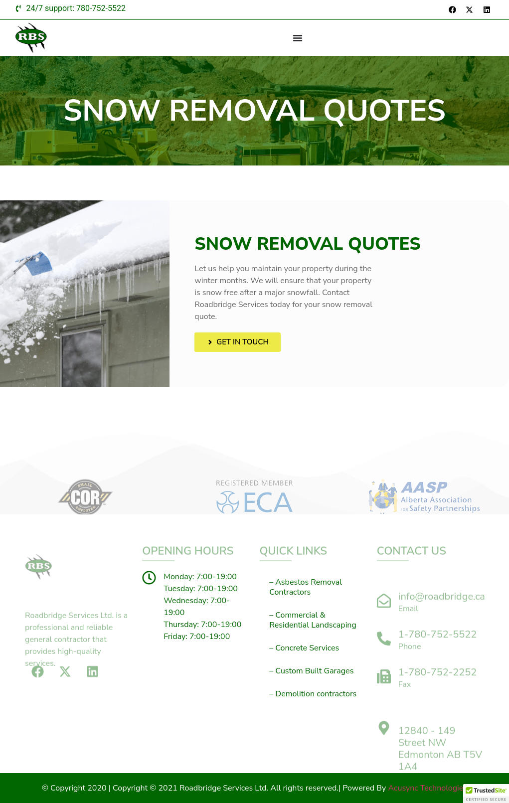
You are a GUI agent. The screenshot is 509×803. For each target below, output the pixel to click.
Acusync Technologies (427, 788)
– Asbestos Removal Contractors (306, 587)
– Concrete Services (304, 647)
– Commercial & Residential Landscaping (313, 620)
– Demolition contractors (313, 693)
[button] (486, 793)
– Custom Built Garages (312, 670)
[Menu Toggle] (298, 38)
